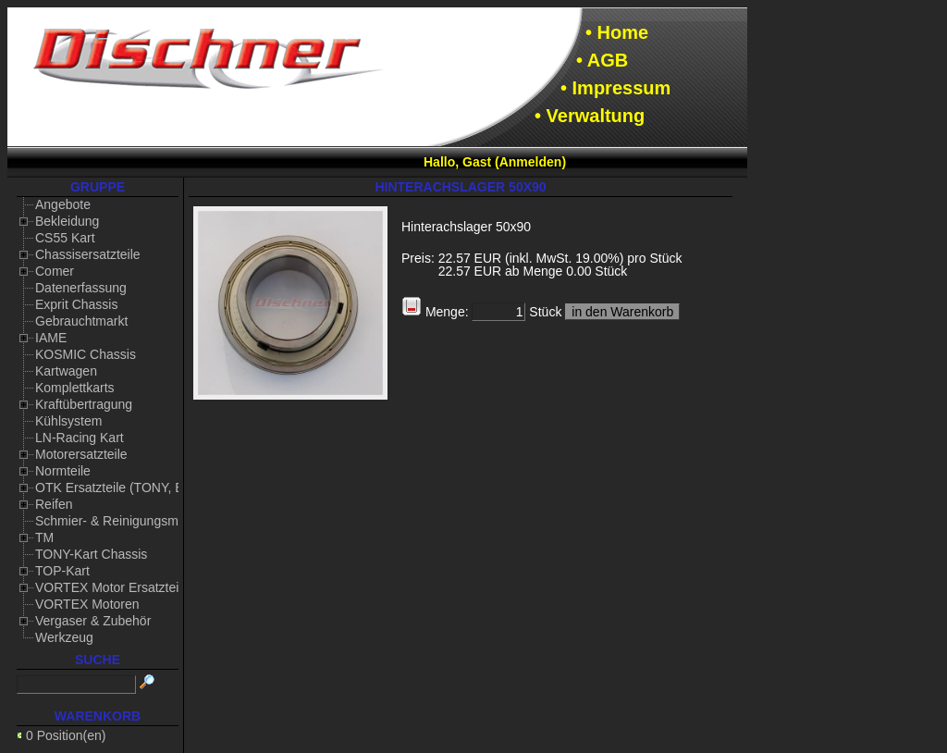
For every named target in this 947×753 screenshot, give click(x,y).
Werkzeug (64, 637)
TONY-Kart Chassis (91, 554)
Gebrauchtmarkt (81, 321)
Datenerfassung (81, 287)
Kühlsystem (68, 421)
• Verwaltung (590, 115)
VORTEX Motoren (87, 604)
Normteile (63, 470)
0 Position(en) (65, 735)
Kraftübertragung (83, 404)
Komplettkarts (75, 387)
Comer (54, 271)
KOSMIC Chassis (85, 354)
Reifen (53, 504)
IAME (51, 337)
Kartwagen (66, 371)
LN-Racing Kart (79, 437)
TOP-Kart (62, 570)
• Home (616, 32)
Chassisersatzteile (88, 254)
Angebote (63, 204)
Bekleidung (67, 221)
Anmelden (530, 161)
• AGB (602, 60)
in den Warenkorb (622, 311)
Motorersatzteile (81, 454)
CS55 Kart (65, 237)
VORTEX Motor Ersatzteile (112, 587)
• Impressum (615, 88)
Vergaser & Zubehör (93, 620)
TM (44, 537)
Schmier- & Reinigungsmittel (117, 520)
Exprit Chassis (76, 304)
